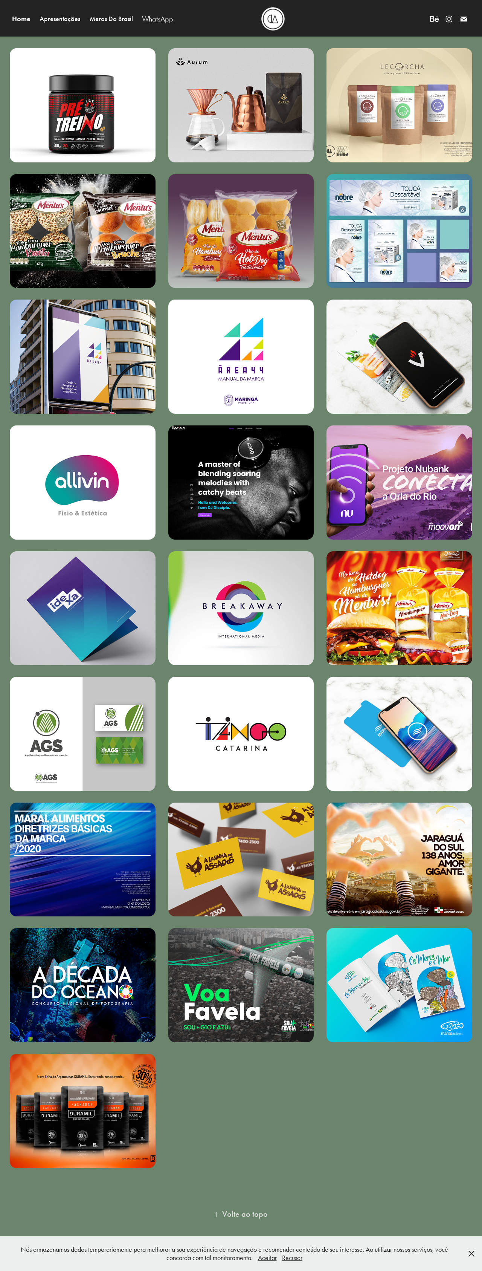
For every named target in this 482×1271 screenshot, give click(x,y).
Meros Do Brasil (111, 19)
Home (21, 19)
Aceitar (267, 1258)
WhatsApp (157, 18)
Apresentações (60, 19)
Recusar (292, 1258)
